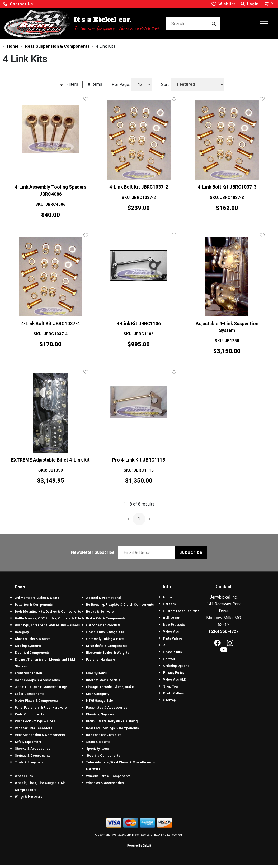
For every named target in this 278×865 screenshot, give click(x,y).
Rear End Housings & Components (112, 728)
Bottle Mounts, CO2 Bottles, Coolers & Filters (49, 618)
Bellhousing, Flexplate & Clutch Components (120, 605)
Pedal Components (29, 714)
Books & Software (100, 611)
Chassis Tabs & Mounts (32, 639)
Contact (169, 659)
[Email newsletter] (147, 552)
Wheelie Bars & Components (108, 776)
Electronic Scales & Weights (107, 653)
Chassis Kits (172, 652)
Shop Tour (171, 686)
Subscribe (191, 552)
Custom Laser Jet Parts (181, 611)
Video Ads (171, 631)
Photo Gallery (173, 693)
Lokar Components (29, 694)
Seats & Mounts (98, 742)
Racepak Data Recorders (33, 728)
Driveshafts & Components (107, 646)
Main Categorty (97, 694)
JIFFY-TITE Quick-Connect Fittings (41, 687)
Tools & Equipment (29, 762)
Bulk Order (171, 618)
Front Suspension (28, 673)
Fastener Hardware (100, 659)
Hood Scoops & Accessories (37, 680)
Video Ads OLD (174, 679)
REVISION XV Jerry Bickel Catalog (112, 721)
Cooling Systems (28, 646)
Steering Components (103, 755)
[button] (18, 4)
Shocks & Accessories (32, 749)
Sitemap (169, 700)
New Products (174, 625)
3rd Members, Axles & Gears (37, 598)
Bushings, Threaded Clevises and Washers (47, 625)
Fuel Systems (96, 673)
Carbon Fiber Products (103, 625)
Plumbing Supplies (100, 714)
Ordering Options (176, 666)
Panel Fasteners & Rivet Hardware (41, 707)
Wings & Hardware (29, 797)
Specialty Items (98, 749)
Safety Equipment (28, 742)
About (167, 645)
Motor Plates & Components (37, 701)
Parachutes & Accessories (106, 707)
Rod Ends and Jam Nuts (103, 735)
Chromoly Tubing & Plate (105, 639)
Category (22, 632)
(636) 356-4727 (223, 631)
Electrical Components (32, 653)
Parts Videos (173, 638)
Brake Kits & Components (106, 618)
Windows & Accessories (105, 783)
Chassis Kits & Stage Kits (105, 632)
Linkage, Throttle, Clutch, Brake (110, 687)
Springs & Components (32, 755)
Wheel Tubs (24, 776)
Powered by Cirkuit (139, 845)
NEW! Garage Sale (99, 701)
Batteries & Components (34, 605)
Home (168, 597)
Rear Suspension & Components (40, 735)
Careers (169, 604)
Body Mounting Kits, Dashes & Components (48, 611)
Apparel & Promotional (103, 598)
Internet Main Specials (103, 680)
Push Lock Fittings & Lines (35, 721)
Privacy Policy (173, 673)
